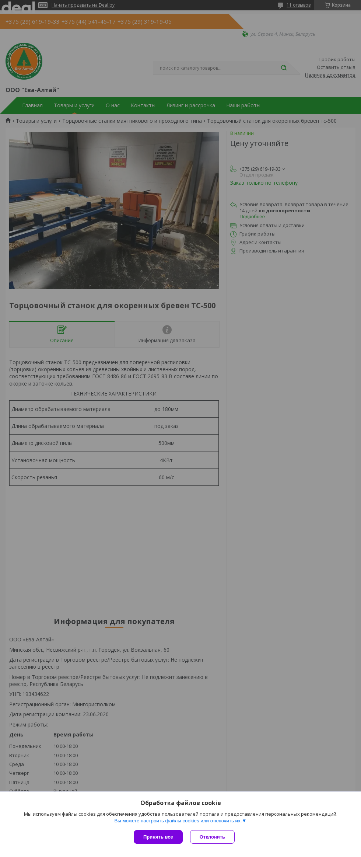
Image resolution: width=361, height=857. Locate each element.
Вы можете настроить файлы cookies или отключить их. (178, 820)
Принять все (158, 837)
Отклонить (212, 837)
